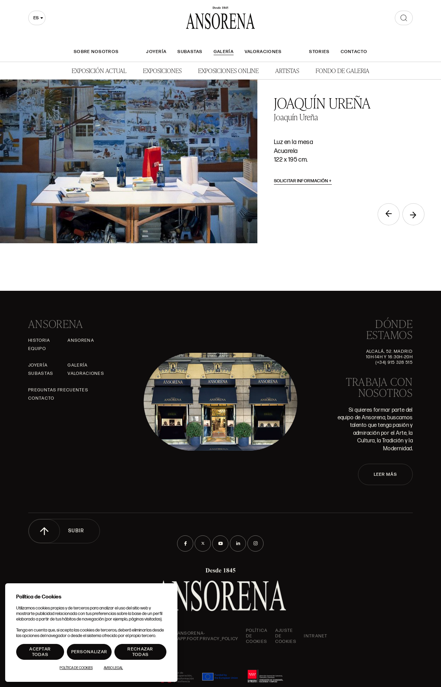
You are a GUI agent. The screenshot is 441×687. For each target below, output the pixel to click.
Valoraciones (263, 51)
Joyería (156, 51)
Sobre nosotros (96, 51)
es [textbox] (36, 18)
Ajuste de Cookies (285, 636)
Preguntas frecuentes (58, 390)
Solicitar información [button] (303, 181)
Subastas (189, 51)
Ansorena (81, 340)
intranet (315, 636)
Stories (319, 51)
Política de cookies (256, 636)
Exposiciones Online (228, 70)
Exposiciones (162, 70)
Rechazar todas (140, 651)
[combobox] (37, 18)
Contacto (354, 51)
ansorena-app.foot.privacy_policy (207, 636)
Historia (39, 340)
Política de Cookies (76, 668)
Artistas (287, 70)
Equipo (37, 348)
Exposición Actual (99, 70)
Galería (224, 51)
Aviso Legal (113, 668)
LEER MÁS (385, 474)
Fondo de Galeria (342, 70)
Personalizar (89, 652)
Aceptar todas (40, 651)
